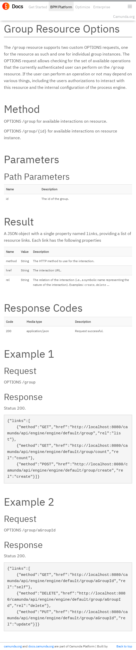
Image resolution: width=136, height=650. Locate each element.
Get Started (38, 7)
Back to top (124, 646)
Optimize (82, 7)
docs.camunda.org (41, 646)
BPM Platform (61, 7)
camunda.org (13, 646)
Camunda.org (123, 16)
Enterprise (101, 7)
